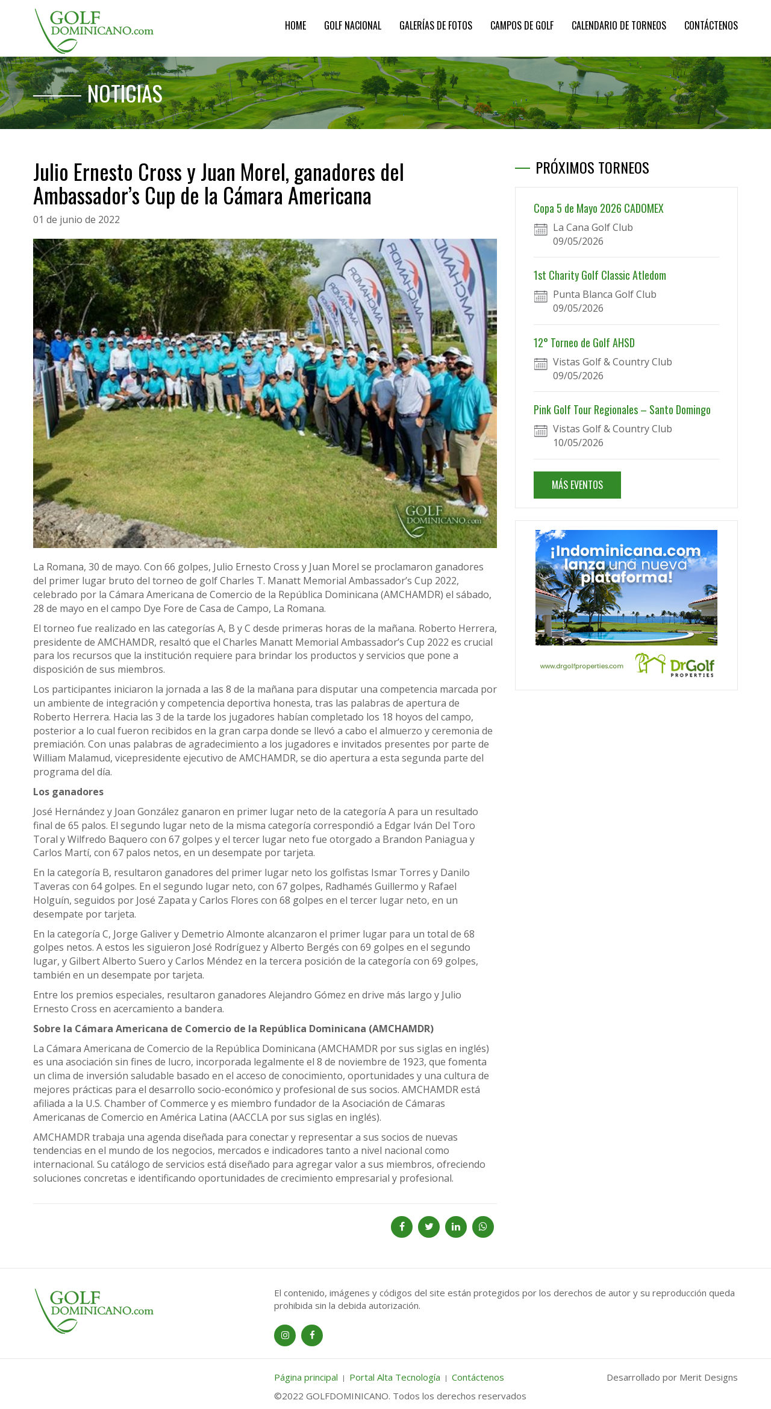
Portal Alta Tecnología (394, 1377)
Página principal (306, 1377)
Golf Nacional (352, 25)
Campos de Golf (522, 25)
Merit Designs (708, 1377)
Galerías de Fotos (435, 25)
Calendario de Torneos (619, 25)
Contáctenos (711, 25)
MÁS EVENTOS (577, 485)
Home (295, 25)
